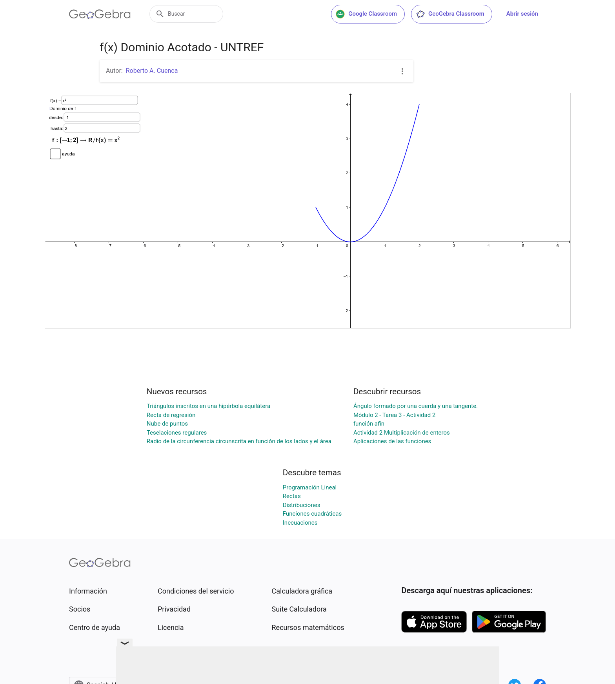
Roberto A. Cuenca (152, 70)
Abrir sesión (522, 13)
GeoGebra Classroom (450, 14)
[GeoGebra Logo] (100, 14)
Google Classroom (366, 14)
